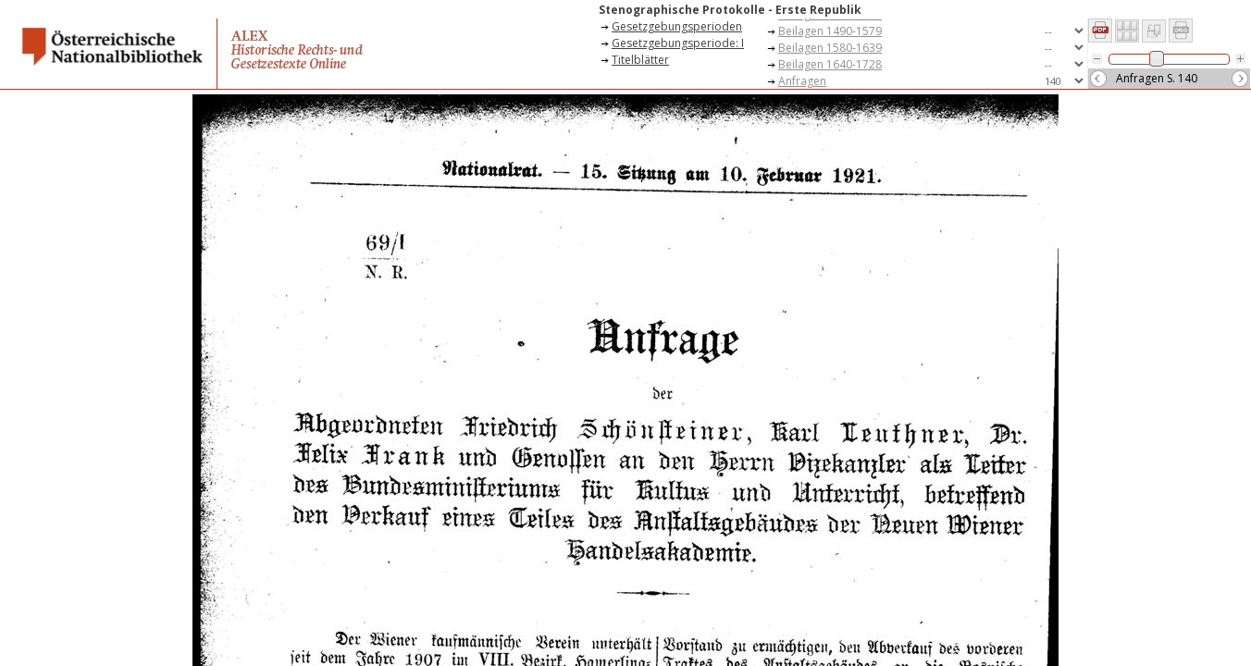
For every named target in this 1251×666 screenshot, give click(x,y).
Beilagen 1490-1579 (830, 31)
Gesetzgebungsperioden (677, 26)
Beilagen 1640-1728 (830, 64)
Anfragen (802, 81)
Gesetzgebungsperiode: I (678, 43)
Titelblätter (640, 60)
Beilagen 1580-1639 (830, 48)
